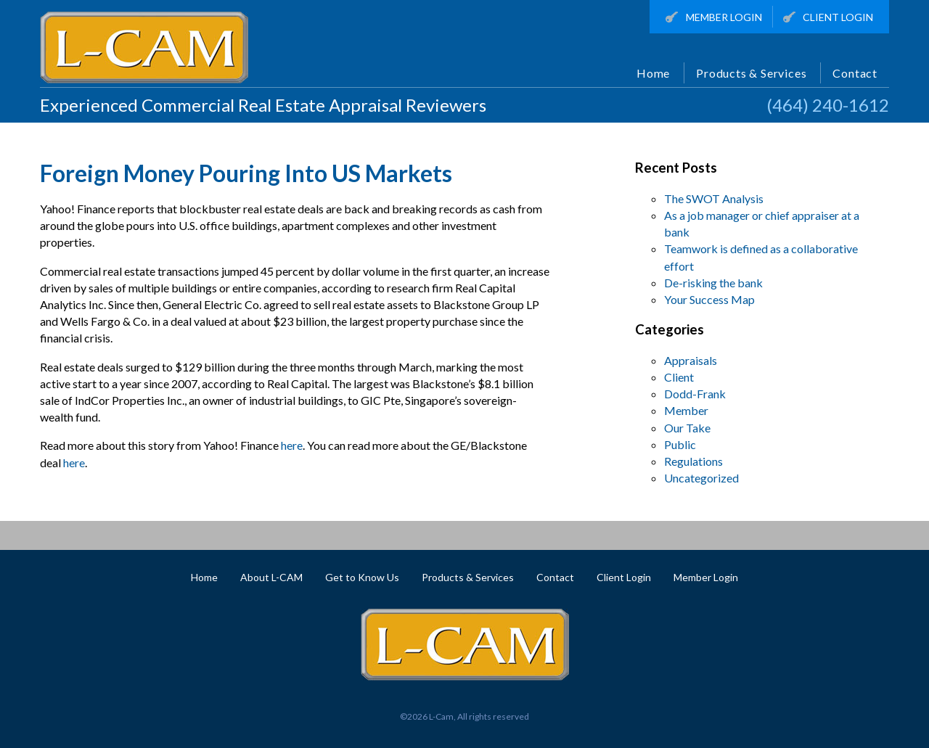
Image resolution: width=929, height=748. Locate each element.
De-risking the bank (713, 282)
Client (679, 377)
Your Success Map (709, 299)
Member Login (714, 18)
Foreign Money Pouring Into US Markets (246, 173)
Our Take (687, 428)
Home (653, 73)
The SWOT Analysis (714, 198)
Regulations (693, 461)
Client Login (828, 18)
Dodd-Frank (695, 393)
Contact (854, 73)
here (292, 445)
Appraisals (690, 360)
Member (686, 410)
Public (680, 444)
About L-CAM (271, 577)
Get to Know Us (362, 577)
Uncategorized (701, 478)
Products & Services (751, 73)
